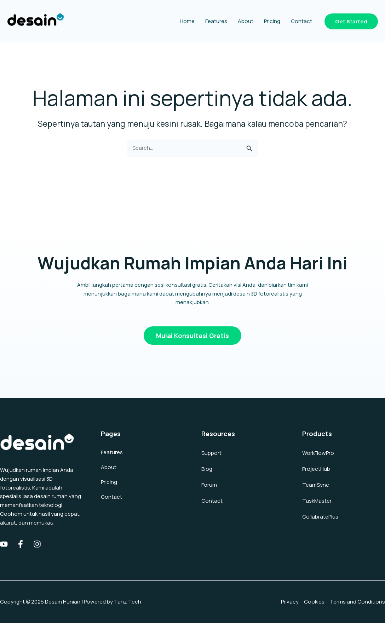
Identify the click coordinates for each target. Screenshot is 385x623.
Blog (206, 469)
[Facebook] (20, 544)
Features (112, 452)
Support (211, 453)
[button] (351, 21)
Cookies (314, 601)
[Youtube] (4, 544)
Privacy (290, 601)
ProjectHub (316, 469)
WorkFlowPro (318, 453)
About (108, 467)
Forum (209, 484)
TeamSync (315, 484)
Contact (111, 497)
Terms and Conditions (357, 601)
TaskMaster (317, 500)
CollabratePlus (320, 516)
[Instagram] (37, 544)
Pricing (109, 482)
